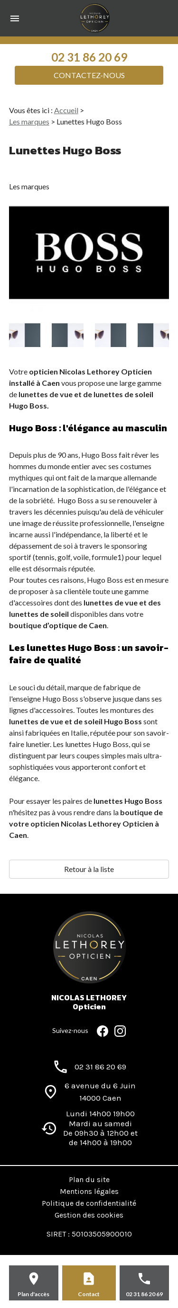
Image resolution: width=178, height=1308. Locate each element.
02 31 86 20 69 (89, 57)
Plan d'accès (33, 1294)
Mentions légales (89, 1191)
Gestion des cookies (89, 1214)
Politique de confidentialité (89, 1203)
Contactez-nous (89, 75)
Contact (89, 1294)
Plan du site (89, 1179)
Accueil (66, 110)
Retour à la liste (89, 868)
